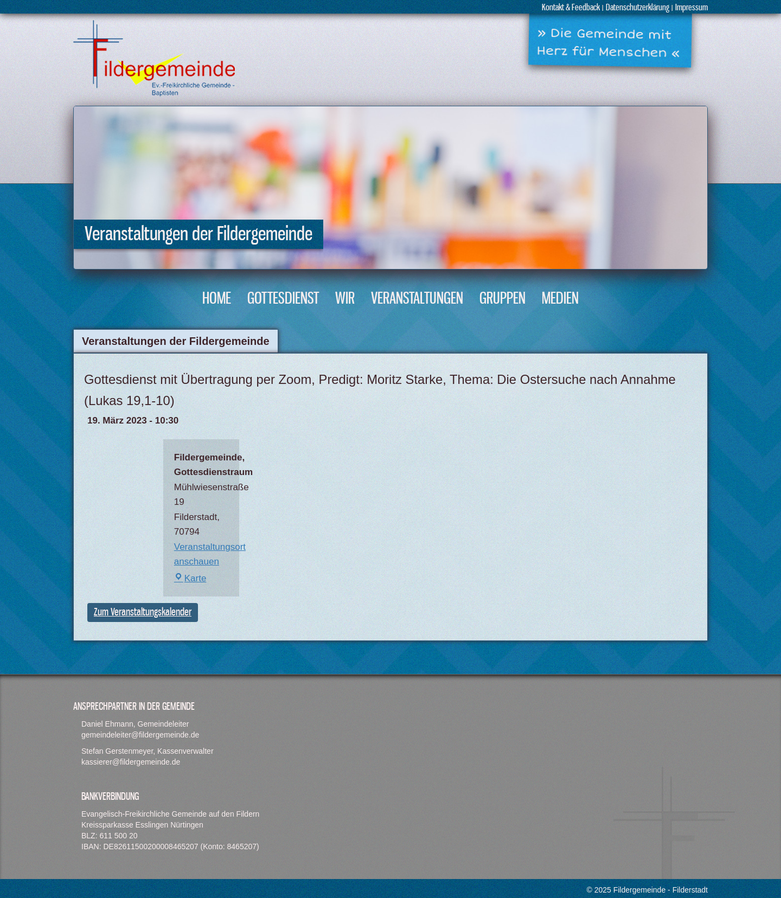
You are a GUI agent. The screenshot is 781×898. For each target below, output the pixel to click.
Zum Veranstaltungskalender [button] (142, 612)
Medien (560, 299)
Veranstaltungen (417, 299)
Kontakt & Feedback (571, 8)
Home (216, 299)
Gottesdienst (283, 299)
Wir (345, 299)
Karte (190, 578)
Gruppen (502, 299)
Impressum (691, 8)
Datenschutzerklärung (637, 8)
